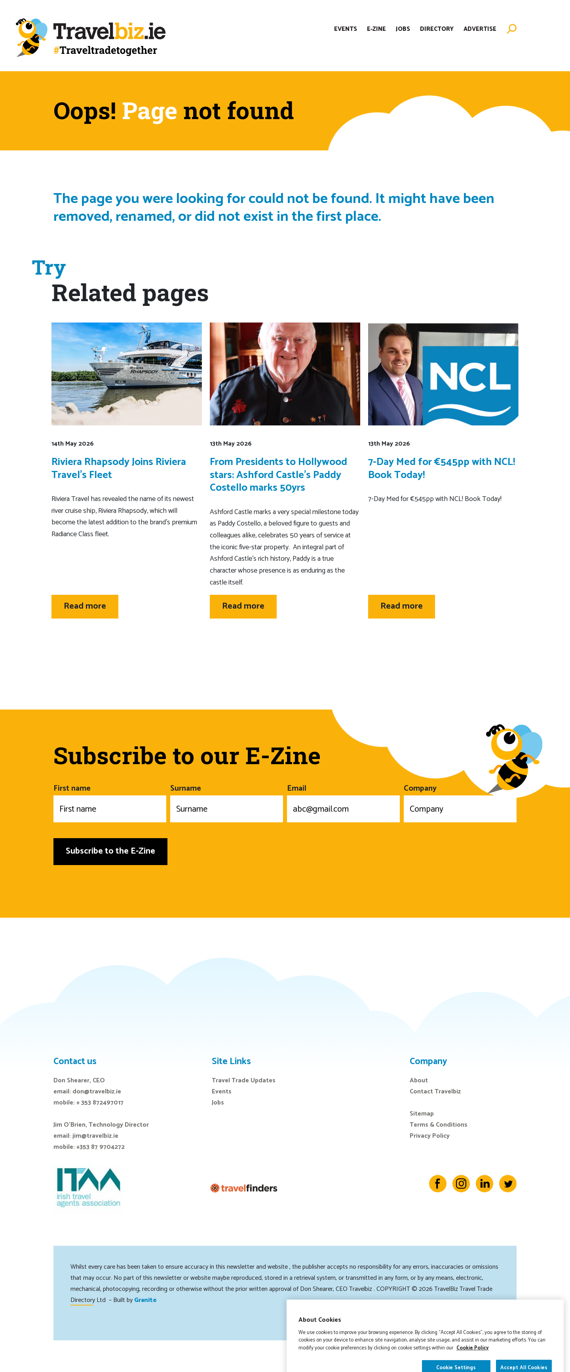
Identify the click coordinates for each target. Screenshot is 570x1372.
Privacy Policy (430, 1136)
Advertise (480, 29)
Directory (437, 29)
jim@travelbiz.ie (95, 1136)
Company (460, 802)
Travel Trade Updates (244, 1080)
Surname (226, 802)
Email (343, 802)
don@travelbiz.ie (96, 1091)
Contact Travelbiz (435, 1091)
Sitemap (422, 1113)
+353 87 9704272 (100, 1147)
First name (109, 802)
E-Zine (376, 29)
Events (345, 29)
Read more (85, 606)
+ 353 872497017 (100, 1102)
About (419, 1080)
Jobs (403, 29)
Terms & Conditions (438, 1125)
